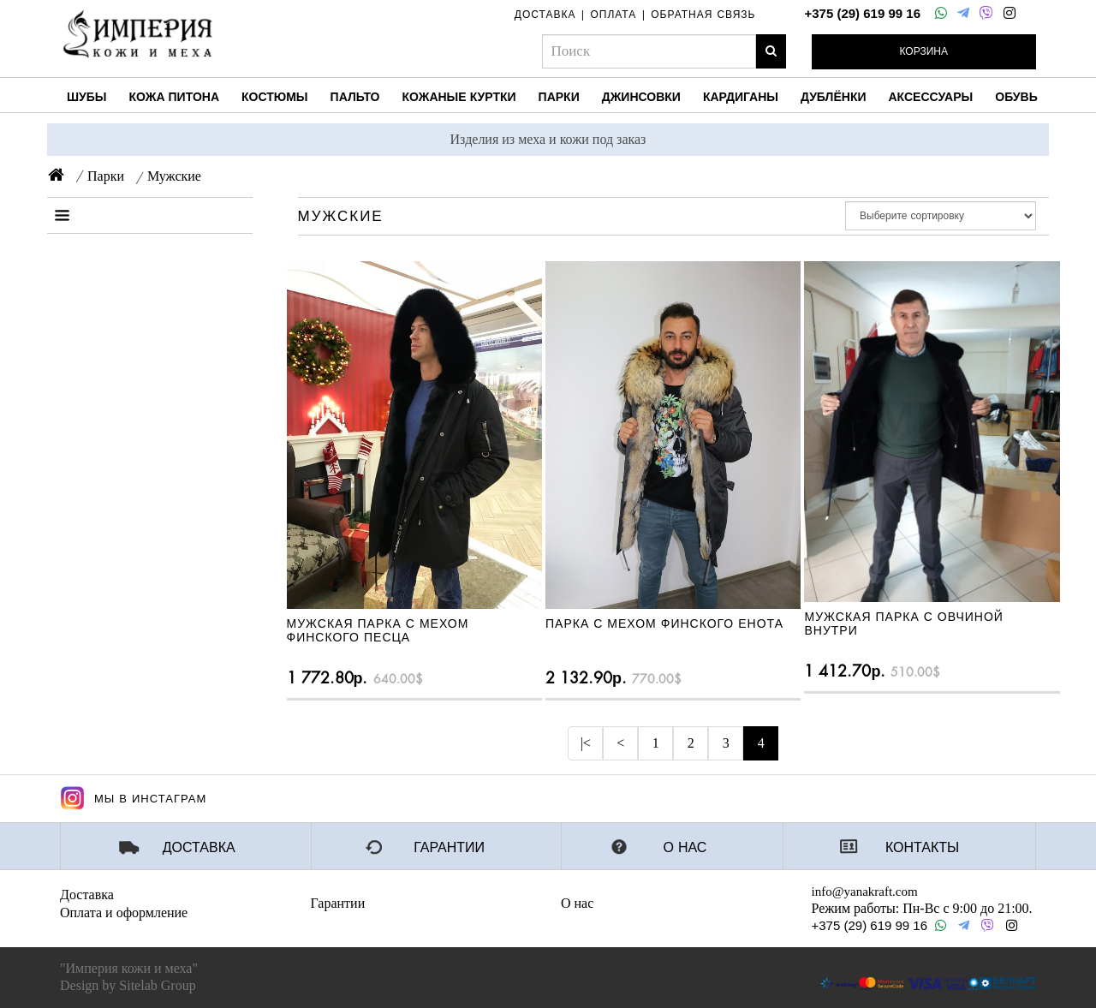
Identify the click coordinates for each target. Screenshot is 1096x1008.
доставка (545, 14)
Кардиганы (740, 97)
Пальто (355, 97)
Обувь (1016, 97)
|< (586, 743)
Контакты (922, 848)
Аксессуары (931, 97)
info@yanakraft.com (865, 891)
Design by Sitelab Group (128, 985)
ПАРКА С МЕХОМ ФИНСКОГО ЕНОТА (664, 623)
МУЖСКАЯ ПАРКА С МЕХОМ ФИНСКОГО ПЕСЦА (378, 629)
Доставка (199, 848)
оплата (613, 14)
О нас (685, 848)
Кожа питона (174, 97)
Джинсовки (641, 97)
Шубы (87, 97)
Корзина (924, 51)
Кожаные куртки (458, 97)
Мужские (174, 176)
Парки (559, 97)
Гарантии (449, 848)
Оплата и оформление (124, 912)
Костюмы (274, 97)
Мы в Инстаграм (133, 798)
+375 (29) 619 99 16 (862, 13)
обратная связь (703, 14)
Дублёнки (833, 97)
